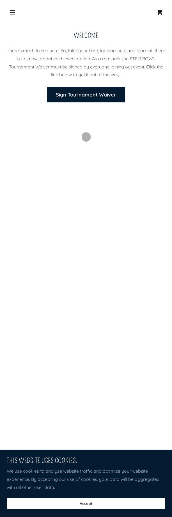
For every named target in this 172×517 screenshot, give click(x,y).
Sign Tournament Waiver (86, 94)
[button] (25, 12)
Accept (86, 503)
